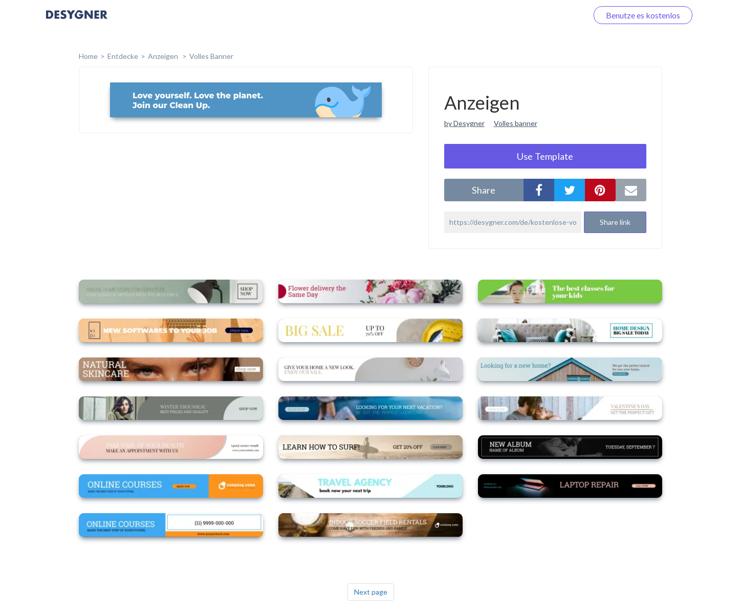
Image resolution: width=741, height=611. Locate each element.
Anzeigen (164, 56)
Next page (370, 591)
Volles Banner (211, 56)
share (483, 190)
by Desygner (464, 123)
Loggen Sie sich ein (542, 15)
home (88, 56)
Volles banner (515, 123)
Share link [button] (615, 222)
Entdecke (122, 56)
